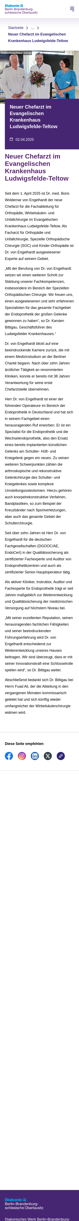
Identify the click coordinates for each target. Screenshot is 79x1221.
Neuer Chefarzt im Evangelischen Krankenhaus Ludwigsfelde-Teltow (38, 37)
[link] (9, 759)
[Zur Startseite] (21, 9)
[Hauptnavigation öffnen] (72, 9)
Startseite (15, 28)
